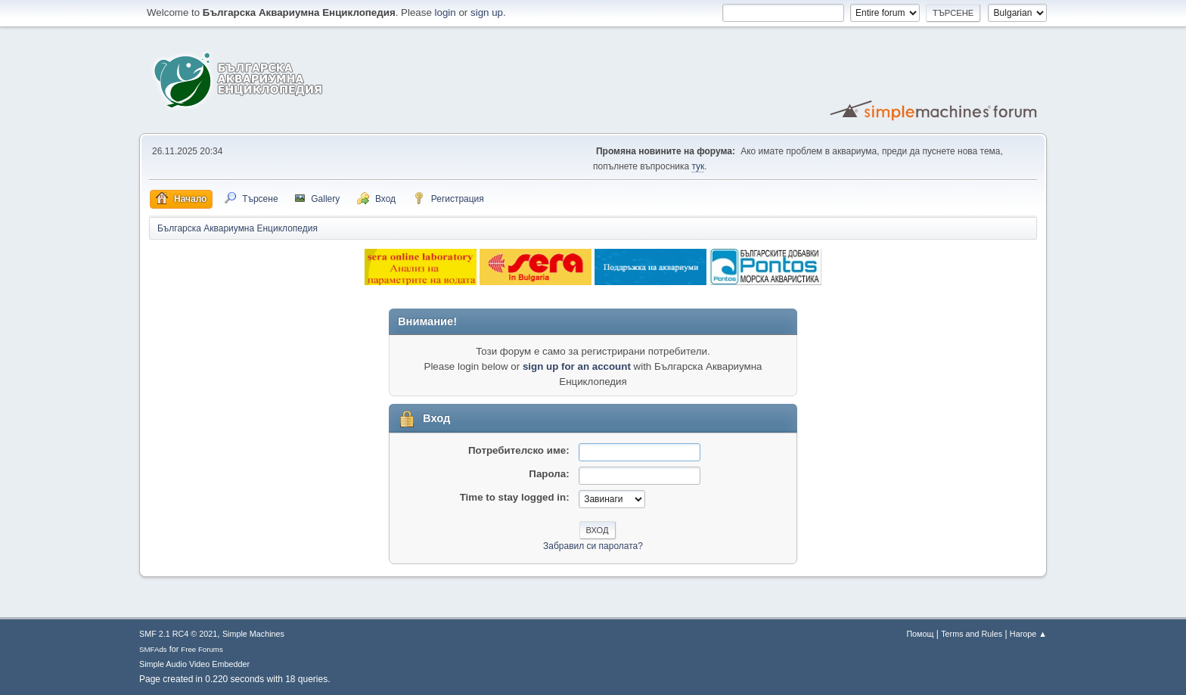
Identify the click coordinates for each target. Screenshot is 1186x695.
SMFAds (153, 649)
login (445, 12)
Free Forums (202, 649)
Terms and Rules (971, 633)
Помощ (919, 633)
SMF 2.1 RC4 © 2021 (178, 633)
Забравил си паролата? (593, 546)
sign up (486, 12)
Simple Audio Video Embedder (194, 664)
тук (697, 166)
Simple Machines (253, 633)
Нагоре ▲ (1028, 633)
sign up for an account (577, 366)
